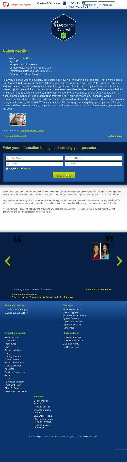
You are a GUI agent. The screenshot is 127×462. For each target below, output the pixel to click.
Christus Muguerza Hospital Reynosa (43, 441)
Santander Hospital (43, 437)
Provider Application (15, 393)
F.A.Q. (8, 374)
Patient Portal (11, 358)
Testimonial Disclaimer (32, 130)
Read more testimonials (24, 315)
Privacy (8, 396)
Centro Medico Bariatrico (41, 423)
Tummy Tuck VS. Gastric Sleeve (13, 379)
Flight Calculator (13, 387)
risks (48, 212)
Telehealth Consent (14, 403)
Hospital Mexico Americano (42, 447)
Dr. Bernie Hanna (71, 368)
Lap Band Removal (72, 346)
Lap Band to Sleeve (73, 342)
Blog (7, 368)
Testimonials (11, 361)
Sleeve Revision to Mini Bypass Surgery (74, 338)
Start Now (63, 175)
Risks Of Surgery (13, 409)
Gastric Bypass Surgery (16, 334)
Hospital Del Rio (42, 428)
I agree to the (18, 168)
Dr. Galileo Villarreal (73, 361)
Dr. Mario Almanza (72, 358)
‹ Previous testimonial (14, 136)
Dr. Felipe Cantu (71, 365)
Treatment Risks (13, 406)
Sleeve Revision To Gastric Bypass (72, 332)
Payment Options (13, 371)
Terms (27, 168)
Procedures (10, 365)
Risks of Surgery (65, 318)
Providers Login (106, 5)
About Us (9, 390)
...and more (68, 349)
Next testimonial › (115, 136)
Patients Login (89, 5)
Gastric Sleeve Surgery (16, 330)
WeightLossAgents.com (21, 4)
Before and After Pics (15, 383)
